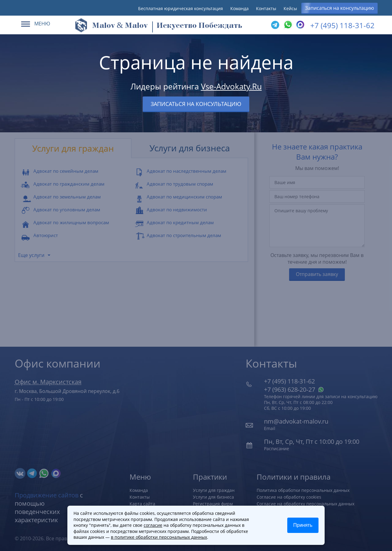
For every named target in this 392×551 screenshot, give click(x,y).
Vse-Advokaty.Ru (231, 86)
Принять (303, 525)
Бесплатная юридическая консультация (180, 8)
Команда (239, 8)
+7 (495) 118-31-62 (342, 25)
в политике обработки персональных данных (159, 537)
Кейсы (290, 8)
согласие (153, 525)
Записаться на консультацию (339, 8)
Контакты (266, 8)
